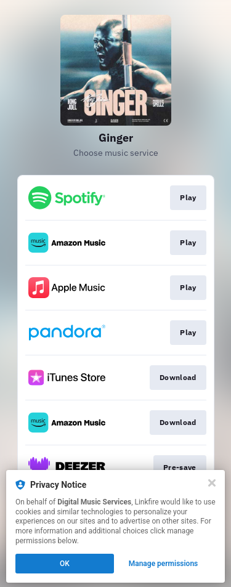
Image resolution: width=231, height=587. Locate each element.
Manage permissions (163, 563)
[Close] (212, 483)
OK (65, 563)
